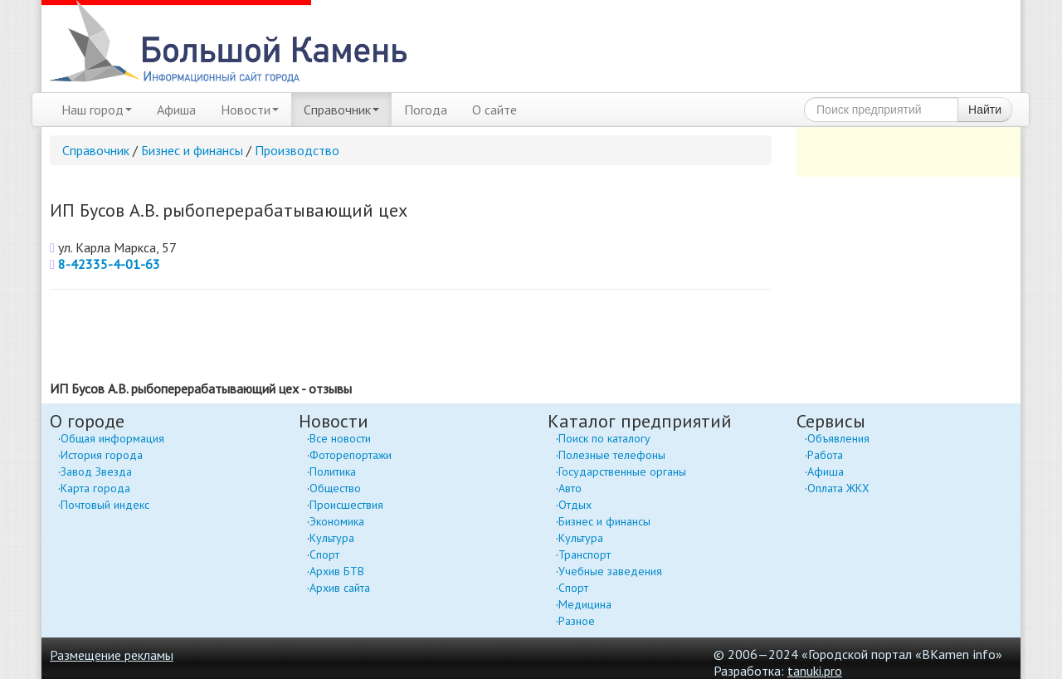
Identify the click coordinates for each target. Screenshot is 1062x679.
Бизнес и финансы (192, 150)
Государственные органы (622, 471)
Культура (331, 537)
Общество (335, 488)
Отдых (575, 504)
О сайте (494, 109)
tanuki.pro (814, 670)
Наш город (96, 109)
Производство (297, 150)
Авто (570, 488)
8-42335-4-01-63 (109, 264)
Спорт (324, 554)
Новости (250, 109)
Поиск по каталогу (604, 438)
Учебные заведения (610, 571)
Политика (332, 471)
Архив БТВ (336, 571)
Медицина (584, 604)
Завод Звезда (96, 471)
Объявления (838, 438)
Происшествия (346, 504)
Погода (425, 109)
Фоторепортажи (350, 454)
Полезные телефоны (611, 454)
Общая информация (112, 438)
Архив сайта (339, 587)
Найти (984, 109)
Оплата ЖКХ (838, 488)
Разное (576, 620)
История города (102, 454)
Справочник (341, 109)
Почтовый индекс (105, 504)
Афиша (176, 109)
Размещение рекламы (111, 655)
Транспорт (584, 554)
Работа (825, 454)
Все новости (340, 438)
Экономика (336, 521)
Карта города (95, 488)
